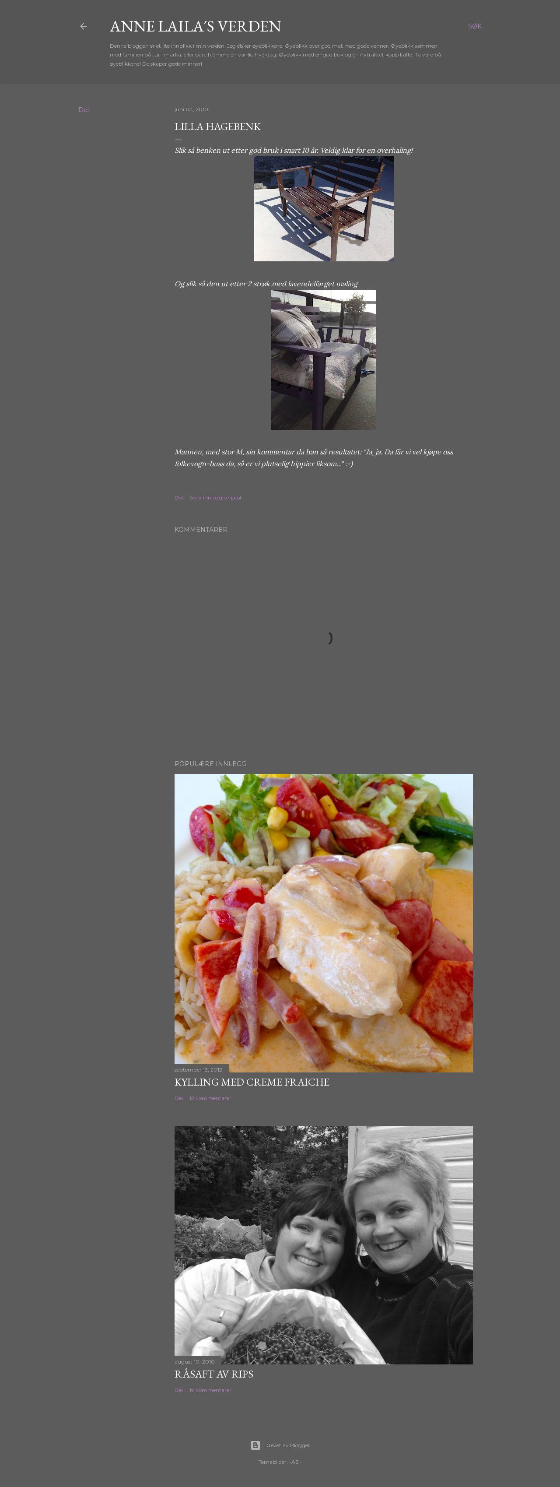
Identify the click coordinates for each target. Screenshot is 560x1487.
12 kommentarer (210, 1098)
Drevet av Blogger (280, 1445)
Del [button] (83, 110)
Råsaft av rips (214, 1374)
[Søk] (475, 26)
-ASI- (295, 1462)
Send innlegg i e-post (215, 497)
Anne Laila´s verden (195, 26)
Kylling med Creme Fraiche (252, 1082)
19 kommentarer (210, 1390)
